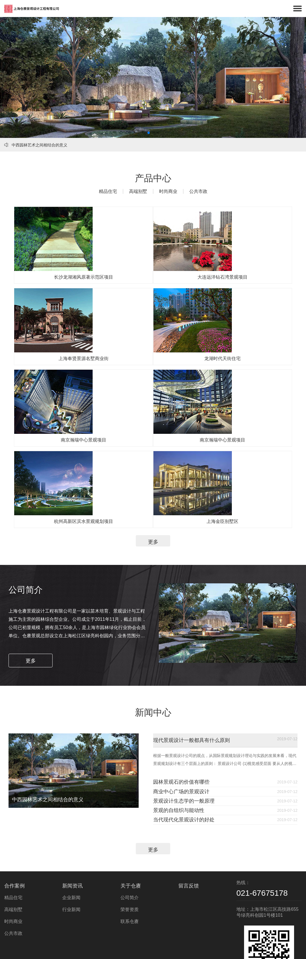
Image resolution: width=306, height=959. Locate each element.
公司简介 (129, 858)
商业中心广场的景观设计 (209, 727)
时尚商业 (168, 191)
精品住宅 (108, 191)
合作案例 (14, 847)
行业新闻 (71, 870)
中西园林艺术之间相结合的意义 (35, 144)
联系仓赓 (129, 882)
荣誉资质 (129, 870)
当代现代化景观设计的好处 (209, 775)
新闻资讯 (72, 847)
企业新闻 (71, 858)
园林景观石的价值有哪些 (209, 710)
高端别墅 (138, 191)
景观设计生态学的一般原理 (209, 743)
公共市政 (198, 191)
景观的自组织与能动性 (209, 759)
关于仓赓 (130, 847)
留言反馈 (188, 847)
